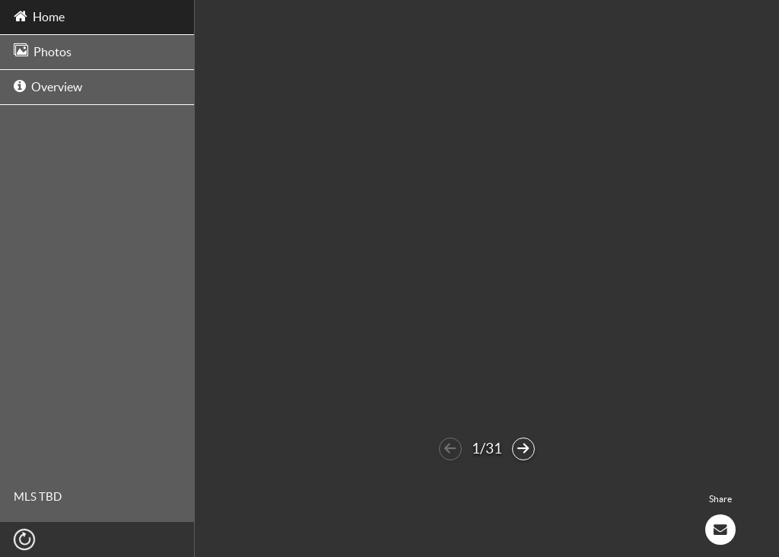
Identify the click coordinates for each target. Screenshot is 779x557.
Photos (43, 51)
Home (39, 16)
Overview (48, 86)
